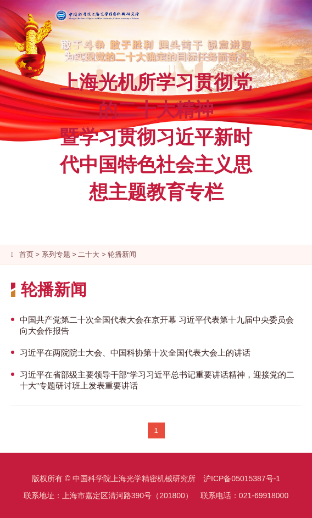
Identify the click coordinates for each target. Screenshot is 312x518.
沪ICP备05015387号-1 (241, 478)
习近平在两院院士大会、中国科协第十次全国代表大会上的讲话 (135, 352)
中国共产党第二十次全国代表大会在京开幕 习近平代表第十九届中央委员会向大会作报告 (157, 325)
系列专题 (56, 254)
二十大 (88, 254)
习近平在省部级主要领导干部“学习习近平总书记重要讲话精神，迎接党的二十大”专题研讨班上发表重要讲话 (157, 380)
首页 (26, 254)
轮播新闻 (122, 254)
